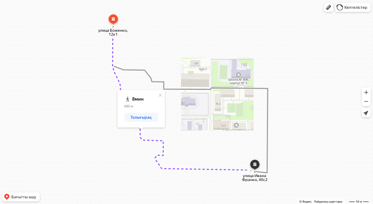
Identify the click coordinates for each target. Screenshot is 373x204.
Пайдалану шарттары (328, 201)
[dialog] (141, 109)
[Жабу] (160, 95)
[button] (328, 7)
